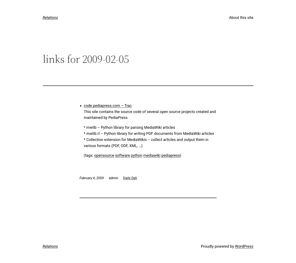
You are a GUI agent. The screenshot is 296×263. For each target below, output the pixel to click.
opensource (104, 155)
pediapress (170, 155)
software (122, 155)
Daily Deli (130, 178)
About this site (241, 17)
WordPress (244, 246)
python (136, 155)
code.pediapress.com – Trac (108, 105)
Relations (50, 17)
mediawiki (151, 155)
